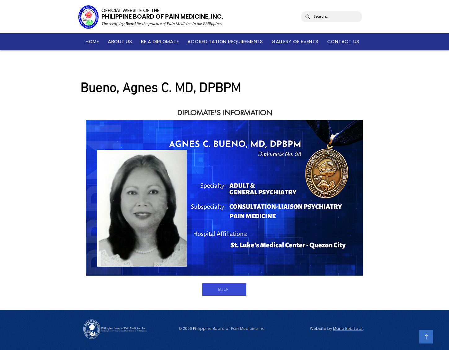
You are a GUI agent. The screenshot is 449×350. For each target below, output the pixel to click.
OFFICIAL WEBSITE (121, 10)
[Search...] (331, 16)
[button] (120, 41)
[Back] (224, 289)
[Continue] (426, 336)
